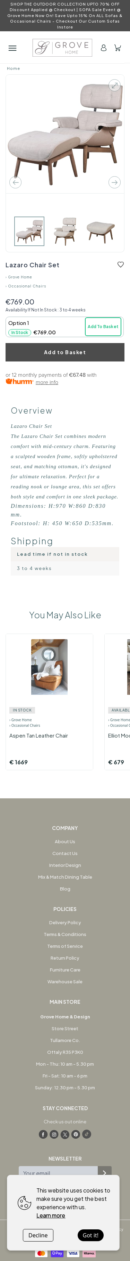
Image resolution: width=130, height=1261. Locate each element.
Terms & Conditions (65, 934)
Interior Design (65, 865)
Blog (65, 889)
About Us (65, 841)
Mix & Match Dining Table (65, 877)
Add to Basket (65, 352)
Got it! (90, 1235)
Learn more (50, 1215)
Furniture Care (65, 970)
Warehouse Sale (65, 981)
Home (13, 68)
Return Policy (65, 958)
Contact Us (65, 853)
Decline (38, 1235)
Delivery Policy (65, 922)
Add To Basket (103, 326)
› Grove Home (19, 277)
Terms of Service (65, 946)
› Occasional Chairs (26, 286)
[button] (65, 327)
